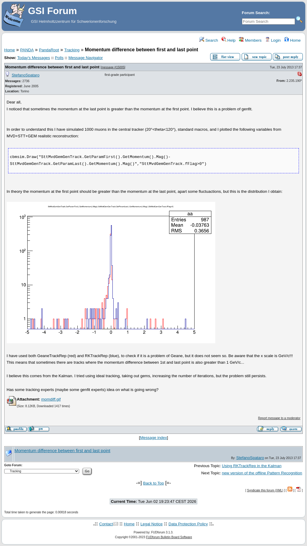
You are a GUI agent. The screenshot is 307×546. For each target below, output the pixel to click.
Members (250, 40)
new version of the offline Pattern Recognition (262, 473)
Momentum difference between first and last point (52, 67)
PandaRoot (49, 50)
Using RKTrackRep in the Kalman (252, 466)
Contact (106, 524)
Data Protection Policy (188, 524)
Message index (153, 437)
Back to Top (153, 483)
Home (292, 40)
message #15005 (112, 67)
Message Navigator (85, 57)
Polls (59, 57)
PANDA (27, 50)
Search (208, 40)
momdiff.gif (51, 399)
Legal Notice (151, 524)
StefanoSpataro (26, 75)
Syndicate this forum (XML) (265, 490)
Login (273, 40)
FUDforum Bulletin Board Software (169, 537)
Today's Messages (33, 57)
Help (229, 40)
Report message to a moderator (279, 418)
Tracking (72, 50)
